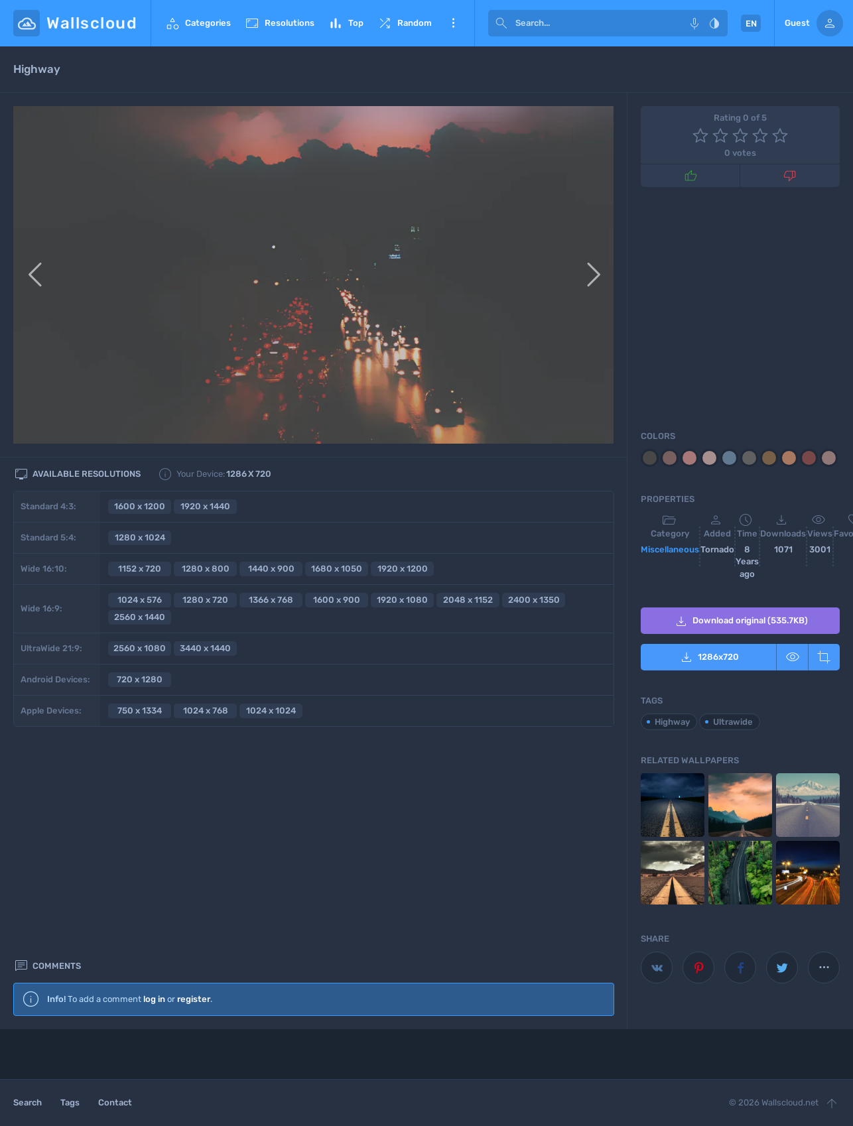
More (453, 23)
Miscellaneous (670, 549)
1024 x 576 (139, 600)
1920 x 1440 (205, 506)
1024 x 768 (205, 711)
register (193, 776)
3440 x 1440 (205, 648)
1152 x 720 (139, 569)
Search (27, 1102)
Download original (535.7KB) (740, 621)
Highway (672, 722)
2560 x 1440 (139, 617)
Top (345, 23)
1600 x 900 (336, 600)
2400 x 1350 (534, 600)
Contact (115, 1102)
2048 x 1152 (468, 600)
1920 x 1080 (402, 600)
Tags (70, 1102)
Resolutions (279, 23)
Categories (197, 23)
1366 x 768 (271, 600)
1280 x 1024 (140, 537)
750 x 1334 (139, 711)
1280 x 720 (205, 600)
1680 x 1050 (336, 569)
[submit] (501, 23)
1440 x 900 (271, 569)
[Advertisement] (313, 912)
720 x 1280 (140, 679)
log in (154, 776)
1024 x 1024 (271, 711)
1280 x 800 (206, 569)
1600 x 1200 (139, 506)
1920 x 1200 (402, 569)
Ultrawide (733, 722)
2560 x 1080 (139, 648)
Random (404, 23)
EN (751, 24)
